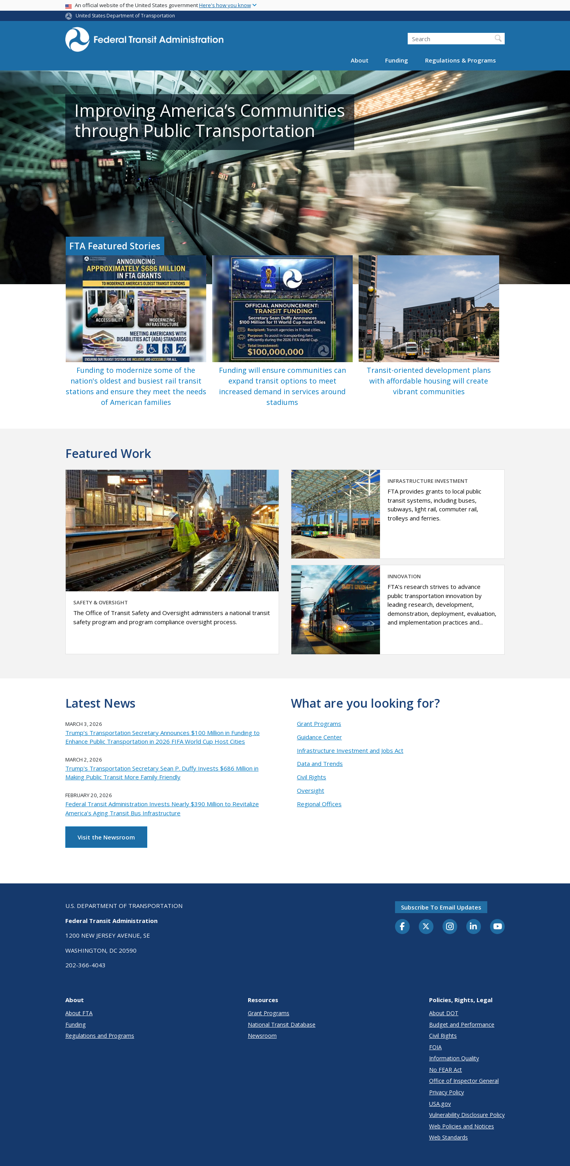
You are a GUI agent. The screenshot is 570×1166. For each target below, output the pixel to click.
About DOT (443, 1013)
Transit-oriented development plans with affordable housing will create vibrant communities (429, 380)
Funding (396, 60)
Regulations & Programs (460, 60)
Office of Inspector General (464, 1080)
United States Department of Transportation (125, 15)
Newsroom (262, 1035)
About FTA (79, 1013)
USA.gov (440, 1103)
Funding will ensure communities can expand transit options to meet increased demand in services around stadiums (282, 386)
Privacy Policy (446, 1092)
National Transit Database (281, 1024)
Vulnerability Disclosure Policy (467, 1115)
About (360, 60)
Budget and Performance (461, 1024)
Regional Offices (319, 804)
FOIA (435, 1047)
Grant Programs (319, 723)
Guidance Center (319, 737)
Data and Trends (320, 763)
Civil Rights (311, 777)
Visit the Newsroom (106, 837)
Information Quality (454, 1058)
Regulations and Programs (99, 1035)
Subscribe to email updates (441, 907)
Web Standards (448, 1137)
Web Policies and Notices (461, 1126)
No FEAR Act (445, 1069)
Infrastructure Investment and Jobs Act (350, 750)
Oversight (310, 790)
